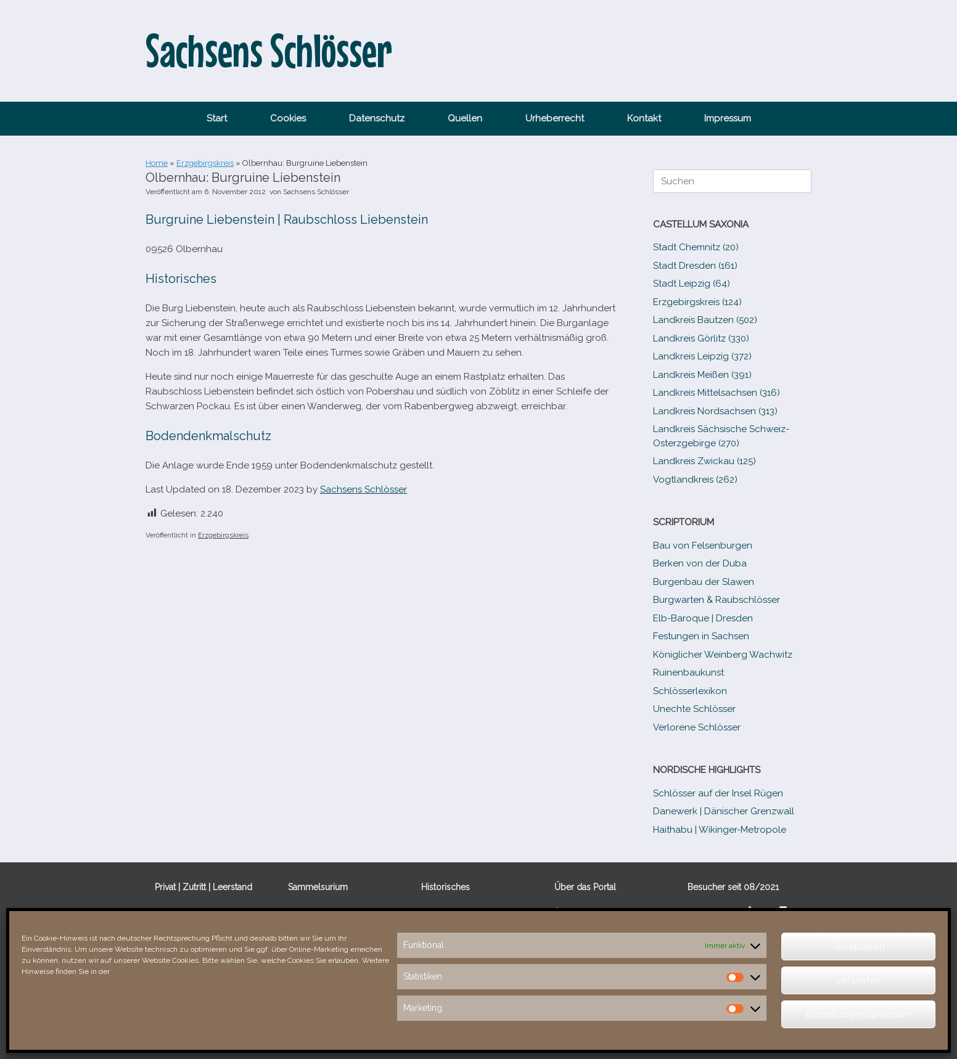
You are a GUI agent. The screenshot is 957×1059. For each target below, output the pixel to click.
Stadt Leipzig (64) (691, 283)
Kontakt (644, 118)
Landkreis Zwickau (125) (704, 461)
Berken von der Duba (700, 563)
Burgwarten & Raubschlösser (716, 599)
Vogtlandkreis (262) (695, 479)
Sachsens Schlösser (316, 191)
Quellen (465, 118)
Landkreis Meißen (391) (702, 374)
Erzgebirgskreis (205, 163)
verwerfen (859, 980)
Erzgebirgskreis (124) (697, 302)
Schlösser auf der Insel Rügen (718, 793)
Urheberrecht (554, 118)
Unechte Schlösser (694, 708)
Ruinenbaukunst (688, 672)
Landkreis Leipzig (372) (702, 356)
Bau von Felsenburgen (702, 545)
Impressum (727, 118)
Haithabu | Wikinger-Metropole (719, 829)
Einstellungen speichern (858, 1014)
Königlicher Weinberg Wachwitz (722, 654)
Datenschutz (377, 118)
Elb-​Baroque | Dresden (703, 618)
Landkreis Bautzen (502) (705, 319)
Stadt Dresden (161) (695, 265)
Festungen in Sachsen (701, 636)
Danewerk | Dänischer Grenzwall (723, 811)
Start (217, 118)
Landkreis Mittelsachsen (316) (716, 392)
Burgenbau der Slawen (703, 581)
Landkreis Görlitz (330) (701, 338)
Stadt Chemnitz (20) (696, 247)
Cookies (288, 118)
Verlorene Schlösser (697, 727)
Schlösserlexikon (690, 691)
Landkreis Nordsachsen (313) (715, 411)
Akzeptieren (858, 946)
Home (157, 163)
